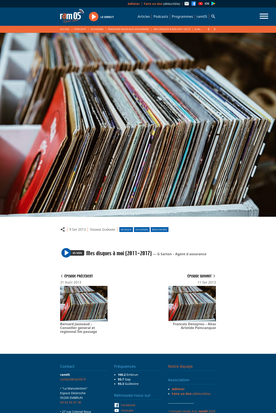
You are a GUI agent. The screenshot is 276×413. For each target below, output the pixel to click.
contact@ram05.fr (73, 379)
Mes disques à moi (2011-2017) (172, 29)
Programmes (182, 16)
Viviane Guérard (102, 229)
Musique (126, 229)
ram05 (202, 16)
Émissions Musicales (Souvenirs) (128, 29)
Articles (144, 16)
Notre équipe (180, 366)
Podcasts (160, 16)
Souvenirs (97, 29)
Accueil (65, 29)
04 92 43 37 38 (70, 402)
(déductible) (162, 4)
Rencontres (159, 229)
